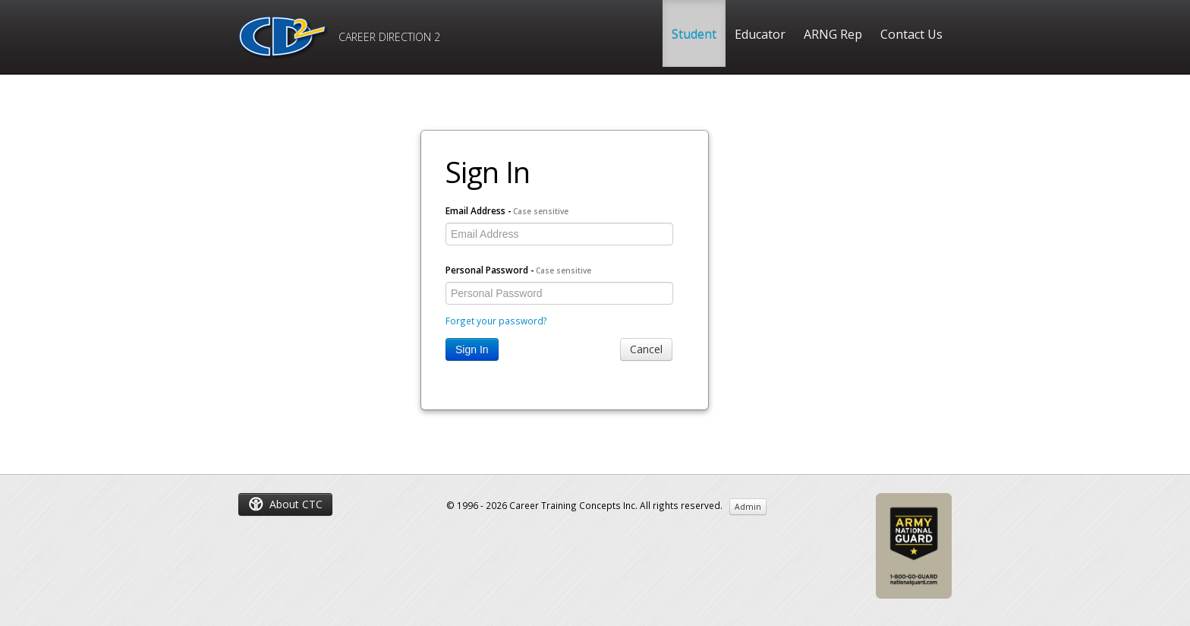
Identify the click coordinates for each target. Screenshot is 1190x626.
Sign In (472, 349)
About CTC (285, 503)
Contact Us (911, 34)
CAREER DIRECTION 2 (339, 38)
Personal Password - (518, 270)
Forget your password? (496, 321)
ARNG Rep (833, 34)
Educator (760, 34)
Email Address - (506, 210)
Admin (748, 506)
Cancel (646, 349)
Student (694, 34)
